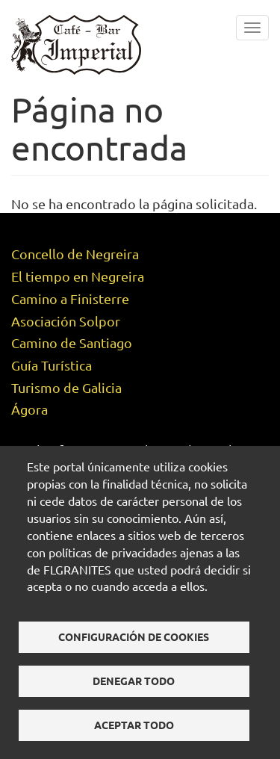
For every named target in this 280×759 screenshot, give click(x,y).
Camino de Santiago (71, 342)
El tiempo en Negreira (77, 276)
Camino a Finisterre (70, 298)
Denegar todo (134, 680)
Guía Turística (51, 365)
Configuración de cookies (133, 636)
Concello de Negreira (75, 253)
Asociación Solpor (65, 321)
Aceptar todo (134, 724)
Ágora (29, 409)
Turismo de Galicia (66, 387)
